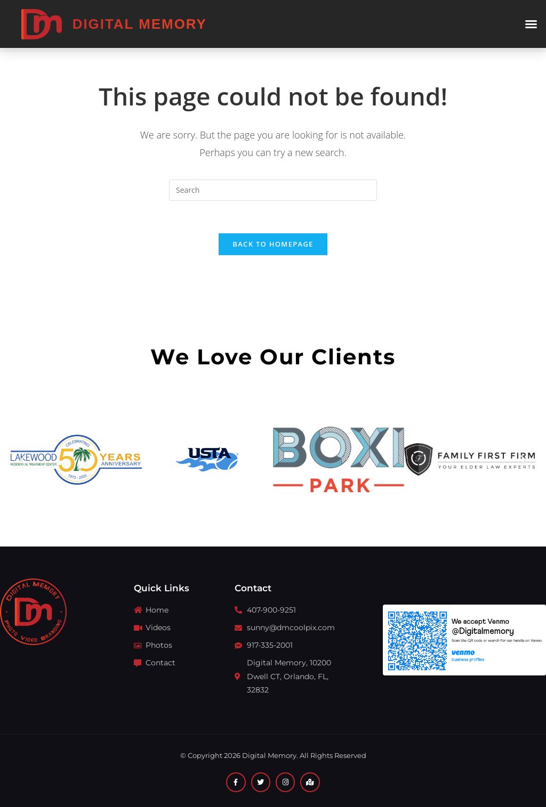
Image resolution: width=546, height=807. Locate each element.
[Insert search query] (273, 190)
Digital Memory (140, 24)
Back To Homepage (272, 244)
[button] (531, 24)
